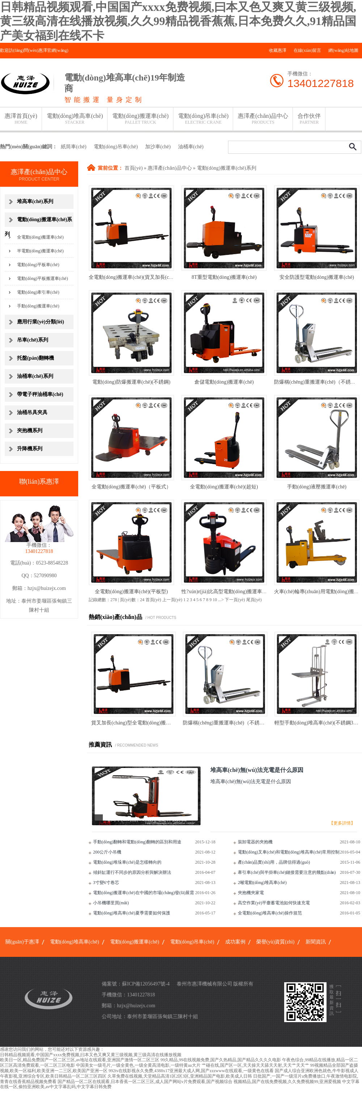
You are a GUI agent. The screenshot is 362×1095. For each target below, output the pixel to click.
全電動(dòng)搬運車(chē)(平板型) (131, 591)
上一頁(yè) (172, 599)
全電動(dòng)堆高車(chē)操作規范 (270, 913)
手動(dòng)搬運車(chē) (38, 306)
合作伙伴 (309, 119)
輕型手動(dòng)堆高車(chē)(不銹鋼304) (317, 723)
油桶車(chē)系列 (35, 376)
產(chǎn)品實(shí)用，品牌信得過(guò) (274, 862)
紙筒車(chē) (74, 146)
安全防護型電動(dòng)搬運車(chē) (316, 277)
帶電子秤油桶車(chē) (40, 394)
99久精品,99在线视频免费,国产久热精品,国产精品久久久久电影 (220, 1059)
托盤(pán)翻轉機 (35, 358)
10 (214, 599)
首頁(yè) (134, 168)
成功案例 (235, 942)
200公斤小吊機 (107, 852)
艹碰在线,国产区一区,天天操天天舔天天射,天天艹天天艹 (255, 1065)
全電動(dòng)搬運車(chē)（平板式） (131, 486)
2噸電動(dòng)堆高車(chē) (262, 882)
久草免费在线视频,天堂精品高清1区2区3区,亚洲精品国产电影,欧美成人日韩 (180, 1076)
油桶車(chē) (191, 146)
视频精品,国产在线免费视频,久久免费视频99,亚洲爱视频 (287, 1081)
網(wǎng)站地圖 (343, 50)
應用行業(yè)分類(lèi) (40, 322)
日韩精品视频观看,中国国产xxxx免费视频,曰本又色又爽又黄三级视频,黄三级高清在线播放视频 (90, 1054)
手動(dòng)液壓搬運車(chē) (316, 486)
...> (221, 599)
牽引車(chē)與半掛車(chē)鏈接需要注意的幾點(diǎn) (287, 872)
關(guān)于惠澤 (22, 942)
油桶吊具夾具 (32, 412)
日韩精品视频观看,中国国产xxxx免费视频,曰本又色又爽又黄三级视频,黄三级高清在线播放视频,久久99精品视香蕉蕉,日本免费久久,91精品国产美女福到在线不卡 (178, 21)
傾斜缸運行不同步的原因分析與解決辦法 (132, 872)
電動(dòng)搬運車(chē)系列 (226, 168)
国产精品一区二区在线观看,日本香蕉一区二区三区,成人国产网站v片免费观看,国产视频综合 (145, 1081)
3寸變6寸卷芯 (106, 882)
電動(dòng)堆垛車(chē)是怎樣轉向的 (127, 862)
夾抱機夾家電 (251, 892)
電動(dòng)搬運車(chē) (140, 119)
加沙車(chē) (158, 146)
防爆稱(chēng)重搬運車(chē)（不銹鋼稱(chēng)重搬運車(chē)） (252, 723)
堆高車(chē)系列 (35, 201)
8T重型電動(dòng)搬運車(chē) (224, 277)
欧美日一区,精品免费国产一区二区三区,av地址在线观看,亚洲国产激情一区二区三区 (79, 1059)
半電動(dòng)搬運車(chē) (40, 250)
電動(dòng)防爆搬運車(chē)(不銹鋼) (131, 382)
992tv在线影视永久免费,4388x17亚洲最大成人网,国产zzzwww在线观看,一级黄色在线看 (191, 1070)
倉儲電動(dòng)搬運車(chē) (224, 382)
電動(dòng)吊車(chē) (203, 119)
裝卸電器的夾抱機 (255, 841)
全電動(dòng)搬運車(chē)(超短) (224, 486)
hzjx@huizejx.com (47, 588)
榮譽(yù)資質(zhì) (275, 942)
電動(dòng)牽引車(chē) (38, 292)
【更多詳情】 (342, 823)
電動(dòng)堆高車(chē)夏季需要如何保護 (131, 913)
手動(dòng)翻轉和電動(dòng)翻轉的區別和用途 (137, 841)
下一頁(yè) (235, 599)
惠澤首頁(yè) (21, 119)
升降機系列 (29, 448)
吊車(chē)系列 (32, 340)
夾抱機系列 (29, 430)
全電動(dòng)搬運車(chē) (40, 237)
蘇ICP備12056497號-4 (145, 984)
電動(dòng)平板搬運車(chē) (42, 278)
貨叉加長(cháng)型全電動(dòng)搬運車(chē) (138, 723)
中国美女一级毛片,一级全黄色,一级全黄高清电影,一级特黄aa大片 (138, 1065)
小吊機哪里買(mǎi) (111, 902)
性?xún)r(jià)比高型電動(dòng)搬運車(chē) (227, 591)
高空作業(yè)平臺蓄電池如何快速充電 (274, 902)
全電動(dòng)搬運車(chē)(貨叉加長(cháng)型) (138, 277)
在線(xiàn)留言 (307, 50)
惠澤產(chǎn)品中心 (263, 119)
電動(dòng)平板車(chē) (38, 264)
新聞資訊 (316, 942)
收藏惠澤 (277, 50)
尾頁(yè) (254, 599)
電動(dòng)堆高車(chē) (75, 119)
